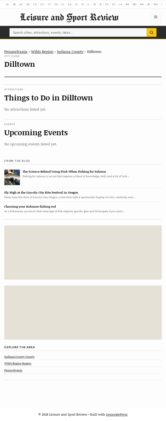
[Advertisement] (83, 253)
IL (88, 4)
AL (7, 4)
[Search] (151, 32)
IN (94, 4)
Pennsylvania (15, 51)
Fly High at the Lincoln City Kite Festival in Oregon (41, 192)
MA (142, 4)
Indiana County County (19, 357)
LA (120, 4)
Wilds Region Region (17, 363)
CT (49, 4)
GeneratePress (117, 414)
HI (76, 4)
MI (148, 4)
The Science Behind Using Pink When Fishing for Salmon (64, 171)
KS (107, 4)
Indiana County (70, 51)
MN (156, 4)
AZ (21, 4)
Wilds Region (42, 51)
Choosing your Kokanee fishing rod (30, 206)
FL (63, 4)
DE (56, 4)
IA (100, 4)
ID (82, 4)
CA (35, 4)
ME (127, 4)
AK (14, 4)
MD (135, 4)
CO (42, 4)
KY (114, 4)
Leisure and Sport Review (69, 17)
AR (28, 4)
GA (70, 4)
